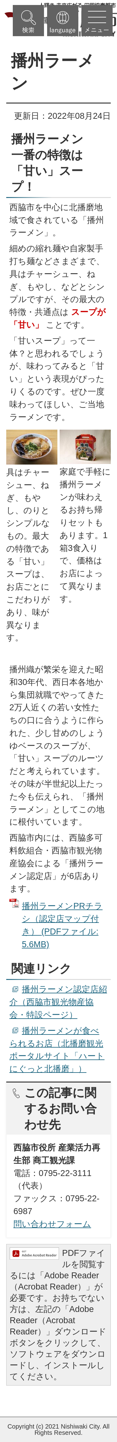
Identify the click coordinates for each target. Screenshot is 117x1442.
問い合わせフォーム (52, 1224)
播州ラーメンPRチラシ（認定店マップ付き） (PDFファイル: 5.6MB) (62, 925)
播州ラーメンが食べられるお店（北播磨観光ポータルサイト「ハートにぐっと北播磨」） (57, 1049)
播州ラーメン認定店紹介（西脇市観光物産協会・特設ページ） (58, 1002)
